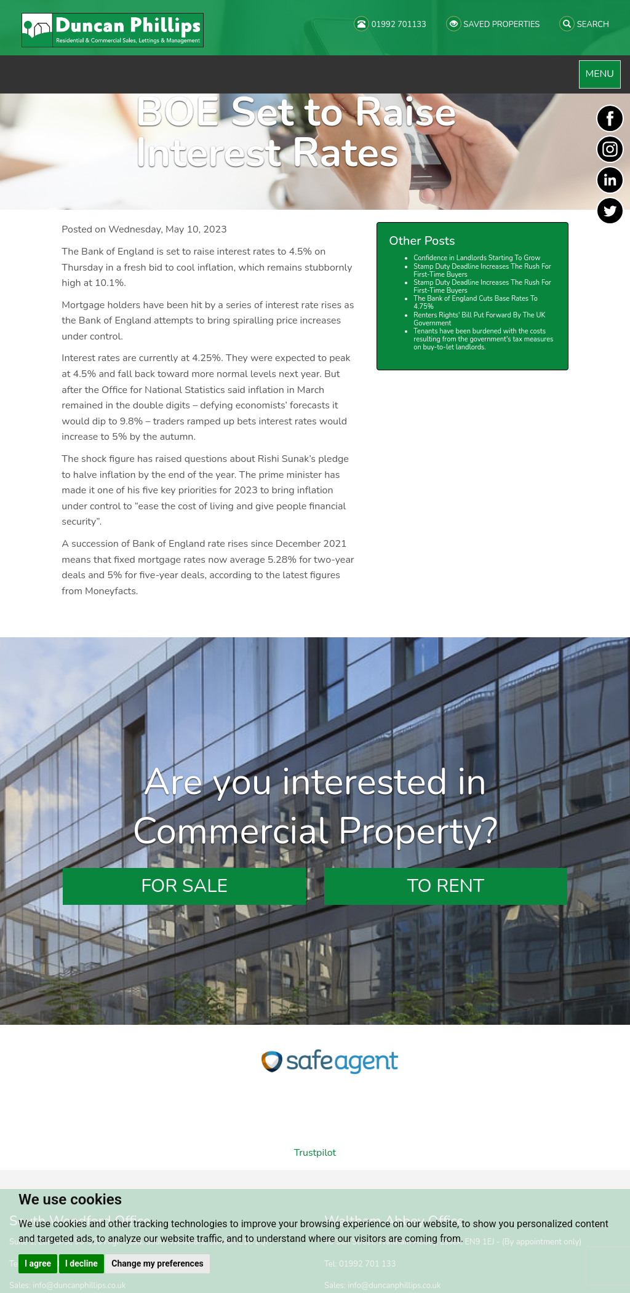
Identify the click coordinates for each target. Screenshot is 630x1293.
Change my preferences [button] (157, 1263)
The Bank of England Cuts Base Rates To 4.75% (475, 302)
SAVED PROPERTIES (493, 23)
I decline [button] (81, 1263)
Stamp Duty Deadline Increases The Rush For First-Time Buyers (482, 270)
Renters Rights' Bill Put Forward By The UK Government (479, 319)
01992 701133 (390, 23)
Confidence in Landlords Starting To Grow (476, 258)
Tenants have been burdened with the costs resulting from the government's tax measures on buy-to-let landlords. (483, 339)
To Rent (445, 886)
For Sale (184, 886)
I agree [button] (38, 1263)
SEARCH (584, 23)
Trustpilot (315, 1153)
